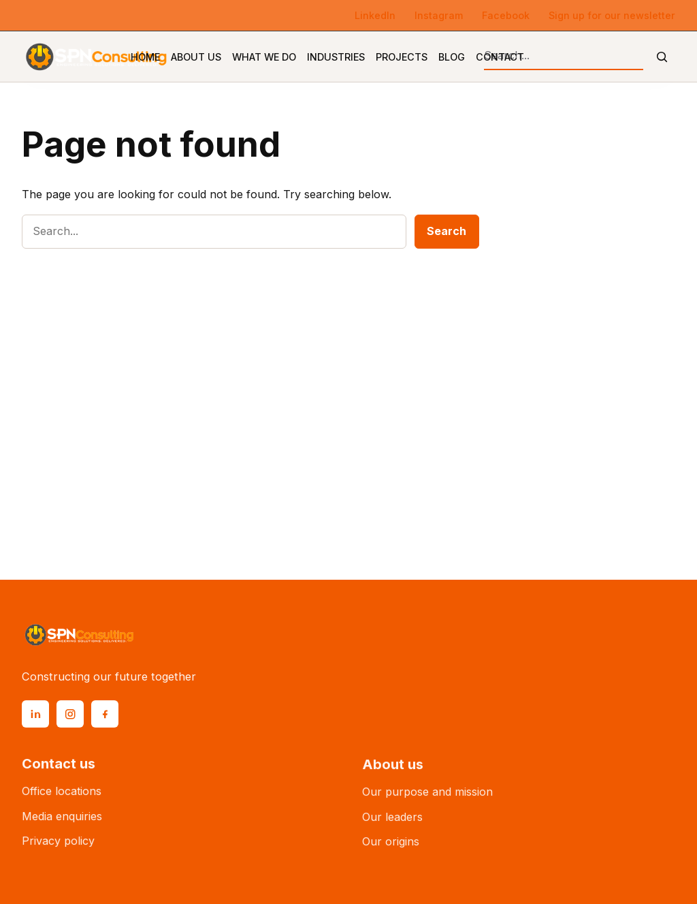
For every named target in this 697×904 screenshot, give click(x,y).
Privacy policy (58, 845)
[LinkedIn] (35, 714)
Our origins (390, 849)
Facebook (506, 15)
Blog (451, 57)
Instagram (439, 15)
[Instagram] (70, 714)
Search (446, 231)
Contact (500, 57)
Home (145, 57)
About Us (196, 57)
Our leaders (392, 823)
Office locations (61, 795)
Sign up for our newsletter (612, 15)
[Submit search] (662, 57)
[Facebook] (104, 714)
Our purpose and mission (427, 798)
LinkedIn (375, 15)
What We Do (264, 57)
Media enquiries (62, 820)
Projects (401, 57)
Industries (336, 57)
